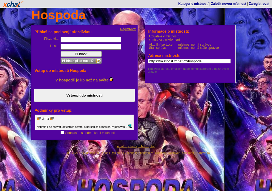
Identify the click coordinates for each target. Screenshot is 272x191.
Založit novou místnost (228, 4)
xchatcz (122, 146)
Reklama (116, 152)
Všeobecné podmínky (139, 152)
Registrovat (128, 29)
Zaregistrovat (259, 4)
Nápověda (203, 152)
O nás (104, 152)
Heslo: (54, 46)
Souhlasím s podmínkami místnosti (89, 133)
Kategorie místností (193, 4)
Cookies (160, 152)
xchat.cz (143, 146)
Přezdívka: (51, 39)
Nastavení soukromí (181, 152)
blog (152, 146)
